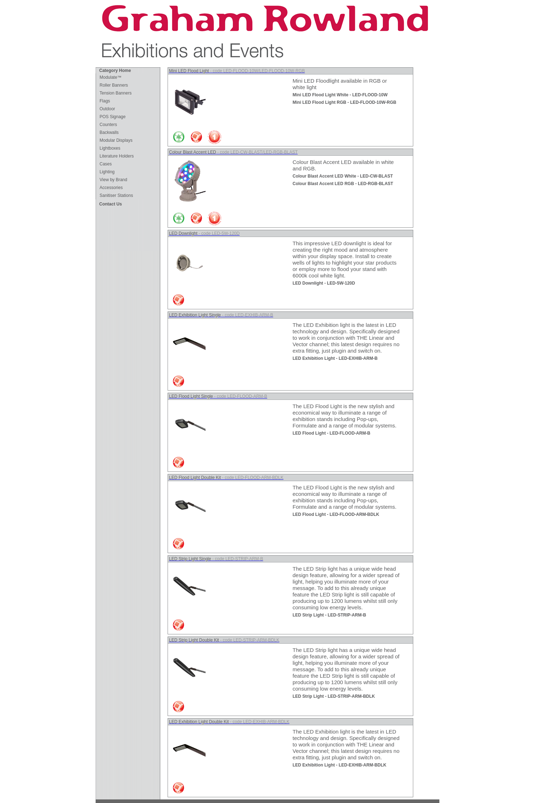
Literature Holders (117, 156)
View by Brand (113, 179)
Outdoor (107, 108)
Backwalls (109, 132)
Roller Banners (114, 85)
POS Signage (113, 116)
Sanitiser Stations (116, 195)
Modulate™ (110, 77)
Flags (105, 100)
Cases (106, 163)
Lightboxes (110, 148)
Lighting (107, 171)
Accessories (111, 187)
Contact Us (110, 204)
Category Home (115, 70)
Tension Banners (115, 93)
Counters (108, 124)
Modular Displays (116, 140)
